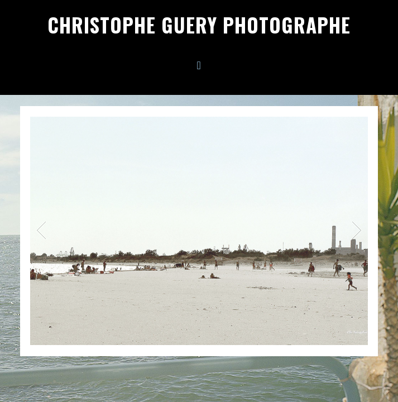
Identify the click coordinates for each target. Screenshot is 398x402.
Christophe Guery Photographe (199, 24)
